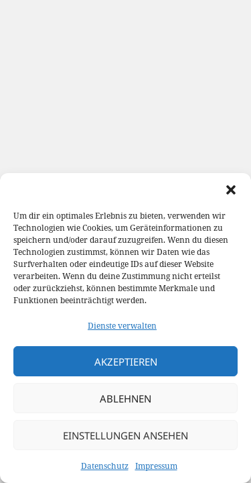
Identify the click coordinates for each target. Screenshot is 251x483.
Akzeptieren (125, 361)
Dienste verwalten (122, 325)
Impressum (156, 466)
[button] (231, 190)
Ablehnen (125, 398)
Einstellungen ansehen (125, 435)
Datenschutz (105, 466)
